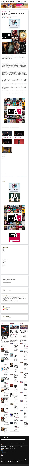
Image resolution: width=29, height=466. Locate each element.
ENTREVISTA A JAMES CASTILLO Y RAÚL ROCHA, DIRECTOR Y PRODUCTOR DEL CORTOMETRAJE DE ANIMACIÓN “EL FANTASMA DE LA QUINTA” (14, 331)
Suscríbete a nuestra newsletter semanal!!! (9, 279)
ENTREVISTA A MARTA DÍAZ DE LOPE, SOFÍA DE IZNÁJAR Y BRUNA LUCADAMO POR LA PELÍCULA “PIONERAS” (26, 422)
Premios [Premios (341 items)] (16, 460)
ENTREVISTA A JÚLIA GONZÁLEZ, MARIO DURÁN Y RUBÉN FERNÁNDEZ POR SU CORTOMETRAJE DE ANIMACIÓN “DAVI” (16, 345)
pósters (3, 262)
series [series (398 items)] (7, 461)
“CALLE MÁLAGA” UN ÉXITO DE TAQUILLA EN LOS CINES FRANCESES (11, 300)
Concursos (4, 250)
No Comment (16, 16)
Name (2, 158)
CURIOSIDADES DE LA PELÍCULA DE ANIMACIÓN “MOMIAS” (9, 448)
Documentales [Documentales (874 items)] (20, 459)
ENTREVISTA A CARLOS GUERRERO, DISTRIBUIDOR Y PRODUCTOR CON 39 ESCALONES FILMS (26, 394)
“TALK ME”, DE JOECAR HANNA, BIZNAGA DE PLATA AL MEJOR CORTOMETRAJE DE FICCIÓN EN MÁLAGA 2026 (16, 355)
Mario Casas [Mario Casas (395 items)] (8, 460)
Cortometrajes (4, 251)
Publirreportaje (4, 265)
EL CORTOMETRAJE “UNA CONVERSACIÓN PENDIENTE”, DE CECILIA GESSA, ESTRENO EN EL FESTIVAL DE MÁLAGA (16, 405)
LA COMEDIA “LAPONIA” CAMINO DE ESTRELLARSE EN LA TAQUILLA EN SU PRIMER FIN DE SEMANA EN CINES (6, 359)
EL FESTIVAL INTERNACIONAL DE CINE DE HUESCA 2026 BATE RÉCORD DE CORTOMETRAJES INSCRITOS (16, 395)
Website (2, 163)
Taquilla (2, 323)
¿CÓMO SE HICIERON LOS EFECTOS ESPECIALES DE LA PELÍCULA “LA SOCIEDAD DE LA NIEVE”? (12, 446)
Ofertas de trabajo (4, 261)
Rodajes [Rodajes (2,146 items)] (2, 461)
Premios (3, 263)
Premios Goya (12, 16)
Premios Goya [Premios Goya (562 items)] (19, 460)
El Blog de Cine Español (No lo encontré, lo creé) (13, 2)
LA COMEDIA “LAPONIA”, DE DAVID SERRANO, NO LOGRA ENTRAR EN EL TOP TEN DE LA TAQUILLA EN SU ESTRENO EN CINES (6, 380)
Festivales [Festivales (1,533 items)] (2, 460)
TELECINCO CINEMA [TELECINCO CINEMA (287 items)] (12, 461)
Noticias (3, 260)
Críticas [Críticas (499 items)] (15, 459)
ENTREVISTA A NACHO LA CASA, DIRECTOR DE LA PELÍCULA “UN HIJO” (26, 344)
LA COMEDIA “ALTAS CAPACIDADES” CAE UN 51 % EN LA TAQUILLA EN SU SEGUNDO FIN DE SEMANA (5, 337)
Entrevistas (21, 323)
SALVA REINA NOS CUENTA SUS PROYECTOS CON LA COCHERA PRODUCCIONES (26, 374)
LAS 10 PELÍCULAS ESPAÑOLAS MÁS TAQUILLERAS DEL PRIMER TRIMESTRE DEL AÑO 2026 (6, 400)
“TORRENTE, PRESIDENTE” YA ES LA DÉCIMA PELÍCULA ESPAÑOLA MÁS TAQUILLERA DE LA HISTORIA (14, 296)
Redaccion (3, 16)
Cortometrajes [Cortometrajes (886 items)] (12, 459)
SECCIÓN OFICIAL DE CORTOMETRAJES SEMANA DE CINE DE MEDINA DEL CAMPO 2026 (16, 415)
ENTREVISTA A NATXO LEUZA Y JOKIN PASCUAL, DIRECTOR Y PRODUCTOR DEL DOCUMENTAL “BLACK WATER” (26, 412)
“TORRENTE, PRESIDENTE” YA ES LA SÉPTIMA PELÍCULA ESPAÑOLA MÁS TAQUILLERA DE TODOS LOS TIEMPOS (6, 350)
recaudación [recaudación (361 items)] (24, 460)
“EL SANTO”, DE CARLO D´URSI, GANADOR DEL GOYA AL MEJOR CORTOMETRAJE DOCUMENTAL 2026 (6, 138)
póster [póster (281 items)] (21, 460)
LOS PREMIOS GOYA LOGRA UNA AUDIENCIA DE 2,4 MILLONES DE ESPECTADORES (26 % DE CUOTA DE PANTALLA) (7, 146)
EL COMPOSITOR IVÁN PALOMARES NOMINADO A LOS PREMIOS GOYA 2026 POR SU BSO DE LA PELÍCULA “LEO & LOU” (6, 154)
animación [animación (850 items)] (2, 459)
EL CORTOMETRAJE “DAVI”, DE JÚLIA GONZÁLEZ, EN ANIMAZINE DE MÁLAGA (16, 386)
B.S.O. (3, 249)
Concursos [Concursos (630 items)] (9, 459)
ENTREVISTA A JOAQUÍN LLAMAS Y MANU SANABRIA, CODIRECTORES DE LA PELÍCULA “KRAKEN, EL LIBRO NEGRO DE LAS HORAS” (24, 331)
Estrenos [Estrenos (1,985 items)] (26, 459)
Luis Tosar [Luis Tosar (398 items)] (6, 460)
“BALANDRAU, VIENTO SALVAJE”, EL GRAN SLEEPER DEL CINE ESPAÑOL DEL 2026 (12, 297)
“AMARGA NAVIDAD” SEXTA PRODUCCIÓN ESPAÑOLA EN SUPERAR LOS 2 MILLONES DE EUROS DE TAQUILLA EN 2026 (6, 369)
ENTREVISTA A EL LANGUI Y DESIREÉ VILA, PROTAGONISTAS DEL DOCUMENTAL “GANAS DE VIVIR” (26, 402)
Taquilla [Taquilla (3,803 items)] (9, 461)
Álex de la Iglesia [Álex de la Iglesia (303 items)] (20, 461)
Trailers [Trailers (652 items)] (16, 461)
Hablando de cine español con (6, 259)
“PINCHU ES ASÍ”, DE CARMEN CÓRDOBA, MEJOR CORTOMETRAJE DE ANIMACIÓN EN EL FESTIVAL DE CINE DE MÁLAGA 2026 (16, 366)
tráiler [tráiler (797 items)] (18, 461)
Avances (3, 248)
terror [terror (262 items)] (15, 461)
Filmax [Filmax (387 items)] (4, 460)
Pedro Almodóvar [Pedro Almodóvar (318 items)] (11, 460)
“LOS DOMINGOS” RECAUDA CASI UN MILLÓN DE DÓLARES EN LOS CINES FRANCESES (6, 410)
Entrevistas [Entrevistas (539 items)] (23, 459)
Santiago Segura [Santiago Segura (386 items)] (5, 461)
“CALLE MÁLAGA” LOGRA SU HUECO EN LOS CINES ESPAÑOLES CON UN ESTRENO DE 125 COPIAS (6, 390)
